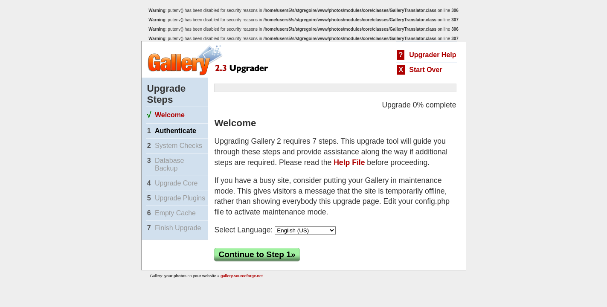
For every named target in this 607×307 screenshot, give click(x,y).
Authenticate (175, 130)
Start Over (425, 69)
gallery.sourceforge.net (242, 276)
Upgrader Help (432, 54)
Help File (349, 162)
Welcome (170, 115)
